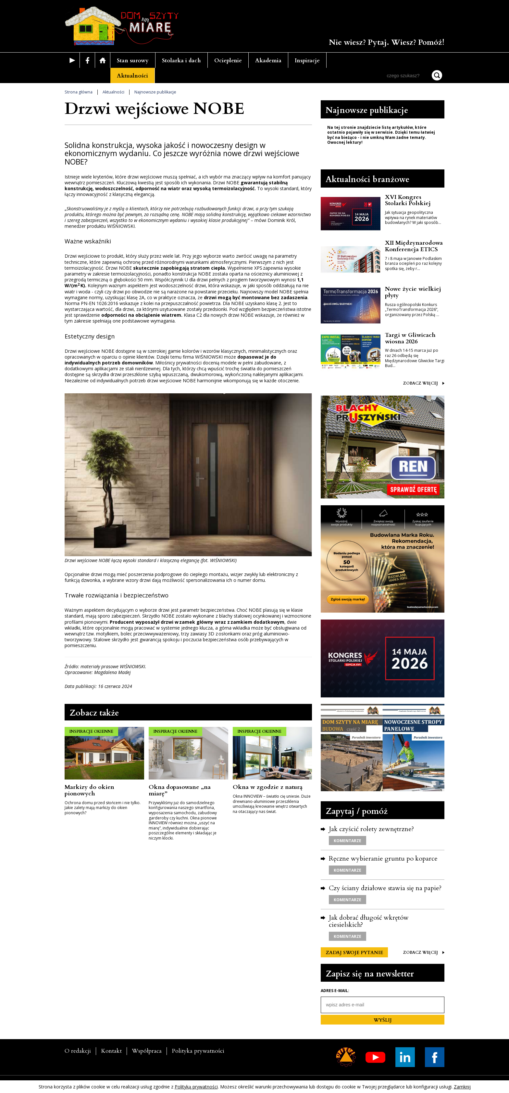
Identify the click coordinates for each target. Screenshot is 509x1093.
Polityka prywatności (198, 1051)
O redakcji (78, 1051)
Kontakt (111, 1051)
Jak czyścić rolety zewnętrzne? (371, 829)
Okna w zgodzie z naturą (268, 787)
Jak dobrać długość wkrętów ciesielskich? (369, 921)
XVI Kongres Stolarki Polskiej (408, 200)
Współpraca (147, 1051)
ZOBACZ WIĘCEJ (423, 383)
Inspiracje (307, 60)
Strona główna (79, 92)
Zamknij (462, 1087)
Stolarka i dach (181, 60)
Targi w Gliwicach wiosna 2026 (410, 338)
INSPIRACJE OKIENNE (91, 731)
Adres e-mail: (335, 990)
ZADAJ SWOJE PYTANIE (354, 953)
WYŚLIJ (383, 1020)
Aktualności (132, 76)
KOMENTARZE (347, 840)
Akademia (268, 60)
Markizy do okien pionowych (89, 790)
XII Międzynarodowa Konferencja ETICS (414, 246)
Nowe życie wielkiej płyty (413, 292)
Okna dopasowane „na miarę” (180, 790)
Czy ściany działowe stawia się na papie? (385, 888)
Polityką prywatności (196, 1087)
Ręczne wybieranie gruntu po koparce (383, 858)
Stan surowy (133, 60)
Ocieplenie (228, 60)
